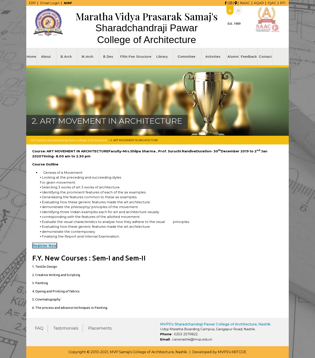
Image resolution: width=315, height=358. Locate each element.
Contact (265, 56)
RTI (282, 3)
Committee (187, 56)
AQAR (259, 3)
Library (162, 56)
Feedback (249, 56)
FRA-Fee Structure (136, 56)
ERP (32, 3)
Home (31, 56)
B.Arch (66, 56)
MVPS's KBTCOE (232, 352)
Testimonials (65, 328)
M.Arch (87, 56)
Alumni (233, 56)
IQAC (272, 3)
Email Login (50, 3)
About (46, 56)
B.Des (108, 56)
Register (40, 245)
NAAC (245, 3)
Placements (100, 328)
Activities (212, 56)
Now (53, 245)
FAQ (39, 328)
